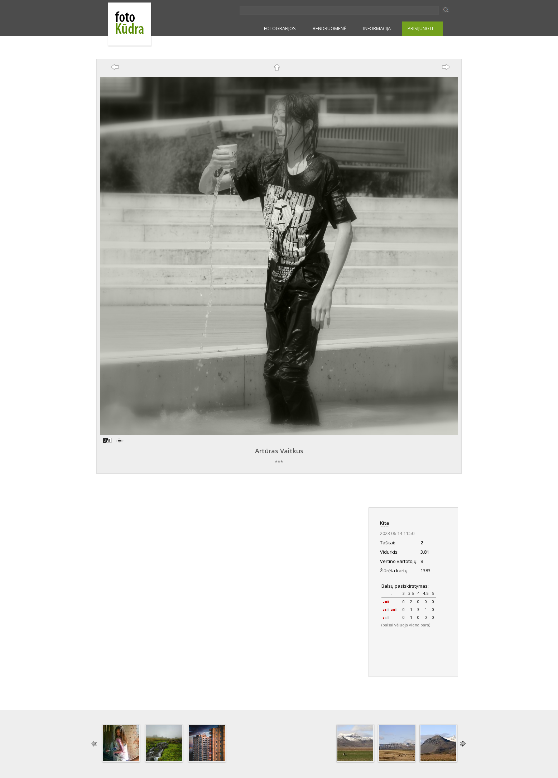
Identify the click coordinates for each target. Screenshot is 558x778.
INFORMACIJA (377, 28)
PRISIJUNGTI (420, 28)
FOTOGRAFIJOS (280, 28)
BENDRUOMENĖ (329, 28)
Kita (384, 523)
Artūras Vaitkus (279, 451)
